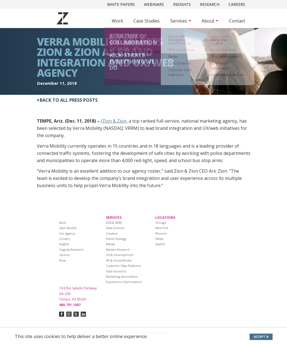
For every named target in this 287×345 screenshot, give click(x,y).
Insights (182, 4)
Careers (236, 4)
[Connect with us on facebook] (61, 314)
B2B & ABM (114, 223)
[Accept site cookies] (261, 337)
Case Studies (146, 21)
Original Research (71, 250)
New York (161, 228)
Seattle (160, 244)
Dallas (159, 239)
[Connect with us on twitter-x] (76, 314)
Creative (112, 233)
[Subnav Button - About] (210, 20)
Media (110, 244)
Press (62, 260)
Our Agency (67, 233)
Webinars (154, 4)
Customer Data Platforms (123, 266)
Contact (237, 21)
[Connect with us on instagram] (69, 314)
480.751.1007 (70, 304)
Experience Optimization (124, 282)
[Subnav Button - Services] (181, 20)
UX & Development (119, 255)
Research (209, 4)
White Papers (121, 4)
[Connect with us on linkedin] (83, 314)
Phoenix (161, 233)
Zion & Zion (114, 121)
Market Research (118, 250)
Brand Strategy (116, 239)
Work (117, 21)
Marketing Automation (122, 277)
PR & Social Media (118, 260)
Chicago (160, 223)
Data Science (115, 228)
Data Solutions (116, 271)
